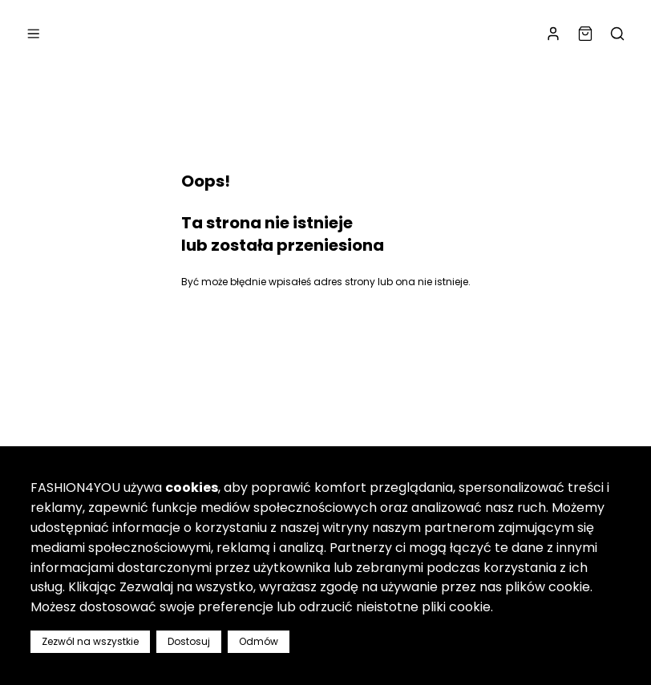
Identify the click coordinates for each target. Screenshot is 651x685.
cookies (191, 487)
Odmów (258, 641)
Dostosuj (189, 641)
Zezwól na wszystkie (90, 641)
